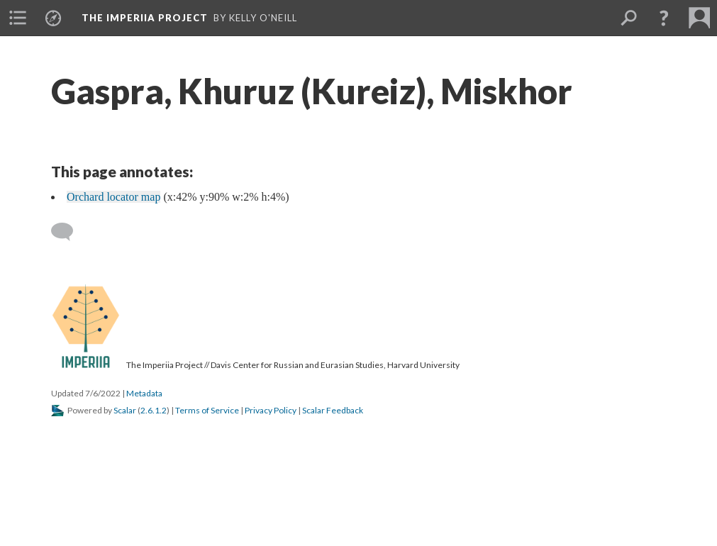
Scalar (124, 410)
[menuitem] (17, 17)
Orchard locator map (113, 197)
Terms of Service (207, 410)
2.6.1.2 (153, 410)
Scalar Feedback (332, 410)
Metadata (144, 393)
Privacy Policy (270, 410)
